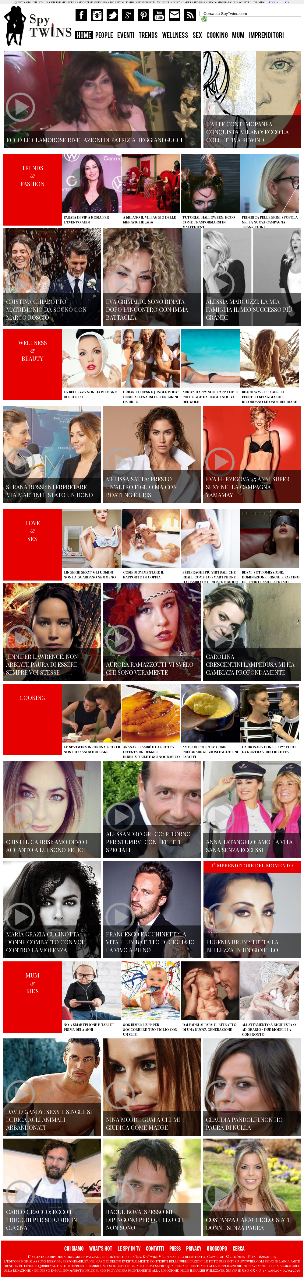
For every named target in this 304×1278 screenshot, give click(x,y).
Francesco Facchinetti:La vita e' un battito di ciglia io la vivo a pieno (150, 942)
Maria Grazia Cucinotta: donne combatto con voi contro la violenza (44, 942)
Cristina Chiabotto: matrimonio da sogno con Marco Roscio (46, 309)
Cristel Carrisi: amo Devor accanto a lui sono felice (47, 846)
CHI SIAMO (74, 1248)
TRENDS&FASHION (32, 176)
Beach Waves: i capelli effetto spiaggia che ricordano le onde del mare (269, 397)
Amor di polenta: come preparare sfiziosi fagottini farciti (210, 752)
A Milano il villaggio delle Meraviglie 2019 (149, 219)
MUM (238, 36)
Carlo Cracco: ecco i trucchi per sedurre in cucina (41, 1219)
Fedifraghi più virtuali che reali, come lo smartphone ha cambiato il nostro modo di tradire (210, 579)
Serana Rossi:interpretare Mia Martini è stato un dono (49, 491)
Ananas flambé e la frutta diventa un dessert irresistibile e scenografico (151, 752)
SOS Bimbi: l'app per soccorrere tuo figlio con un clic (150, 1029)
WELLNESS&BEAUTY (32, 350)
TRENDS (148, 36)
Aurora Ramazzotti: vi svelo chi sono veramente (149, 668)
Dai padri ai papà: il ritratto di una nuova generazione (209, 1027)
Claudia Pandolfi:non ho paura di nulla (244, 1123)
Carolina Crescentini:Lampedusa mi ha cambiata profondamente (250, 664)
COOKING (217, 36)
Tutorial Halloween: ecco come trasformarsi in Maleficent (208, 222)
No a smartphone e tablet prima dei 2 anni (89, 1027)
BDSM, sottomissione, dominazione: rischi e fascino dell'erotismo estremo (270, 577)
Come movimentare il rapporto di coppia (143, 574)
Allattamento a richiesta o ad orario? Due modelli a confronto (269, 1029)
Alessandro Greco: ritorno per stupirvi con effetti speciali (148, 842)
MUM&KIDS (32, 983)
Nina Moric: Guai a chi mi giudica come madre (143, 1123)
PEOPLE (104, 36)
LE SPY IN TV (129, 1248)
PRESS (175, 1248)
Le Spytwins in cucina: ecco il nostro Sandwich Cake (92, 749)
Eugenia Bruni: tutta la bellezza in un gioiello (242, 946)
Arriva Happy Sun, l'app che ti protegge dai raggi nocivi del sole (210, 397)
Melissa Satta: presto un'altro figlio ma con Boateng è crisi (141, 487)
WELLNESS (175, 36)
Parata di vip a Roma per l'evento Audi (86, 219)
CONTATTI (155, 1248)
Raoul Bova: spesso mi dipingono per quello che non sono (146, 1219)
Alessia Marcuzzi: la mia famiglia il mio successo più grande (249, 309)
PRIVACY (193, 1248)
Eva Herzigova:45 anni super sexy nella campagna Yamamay (248, 487)
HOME (84, 36)
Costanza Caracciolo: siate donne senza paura (248, 1223)
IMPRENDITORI (266, 36)
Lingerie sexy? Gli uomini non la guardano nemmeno (90, 574)
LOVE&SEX (32, 530)
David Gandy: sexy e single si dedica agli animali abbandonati (49, 1119)
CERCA (239, 1248)
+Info (273, 2)
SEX (197, 36)
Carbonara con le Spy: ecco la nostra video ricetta (268, 749)
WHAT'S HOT (100, 1248)
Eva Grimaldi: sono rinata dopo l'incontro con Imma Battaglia (147, 309)
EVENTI (125, 36)
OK (287, 2)
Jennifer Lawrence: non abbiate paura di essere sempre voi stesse (42, 664)
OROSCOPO (217, 1248)
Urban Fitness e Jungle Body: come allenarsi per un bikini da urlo (151, 397)
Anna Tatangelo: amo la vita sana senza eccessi (249, 846)
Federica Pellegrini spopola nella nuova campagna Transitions (270, 222)
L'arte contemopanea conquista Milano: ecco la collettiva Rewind (247, 132)
